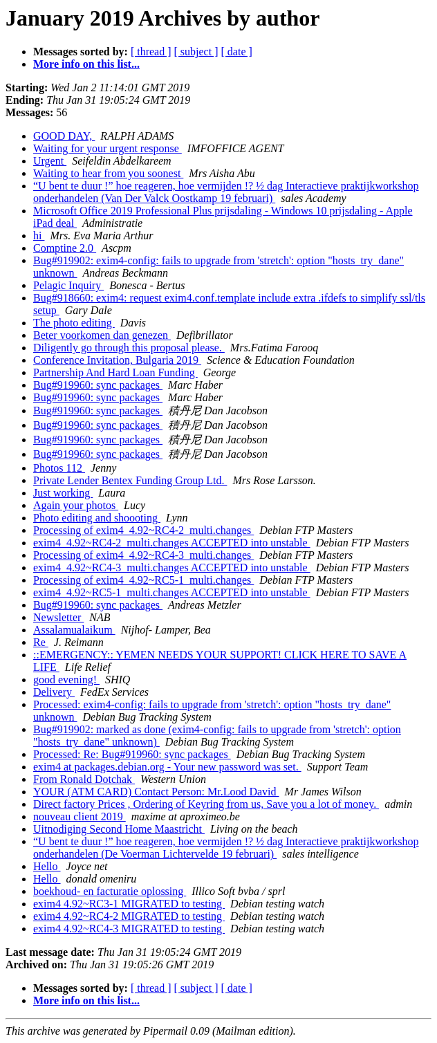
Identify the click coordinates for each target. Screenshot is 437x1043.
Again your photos (75, 505)
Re (40, 642)
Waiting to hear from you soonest (108, 173)
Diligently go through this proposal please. (129, 347)
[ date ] (236, 51)
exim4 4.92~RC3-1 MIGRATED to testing (129, 904)
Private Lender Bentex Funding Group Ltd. (130, 480)
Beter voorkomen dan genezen (102, 335)
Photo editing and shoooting (96, 518)
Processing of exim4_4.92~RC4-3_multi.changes (143, 555)
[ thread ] (151, 51)
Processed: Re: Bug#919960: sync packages (132, 754)
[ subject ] (196, 51)
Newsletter (58, 617)
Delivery (54, 692)
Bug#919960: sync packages (97, 385)
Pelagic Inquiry (68, 285)
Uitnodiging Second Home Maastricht (119, 829)
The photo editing (74, 323)
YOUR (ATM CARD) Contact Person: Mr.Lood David (156, 791)
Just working (63, 493)
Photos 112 (59, 468)
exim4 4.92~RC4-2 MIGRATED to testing (129, 916)
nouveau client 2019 (79, 816)
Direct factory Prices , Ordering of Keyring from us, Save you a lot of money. (206, 804)
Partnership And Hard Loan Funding (115, 372)
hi (38, 235)
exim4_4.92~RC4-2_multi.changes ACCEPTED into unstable (171, 542)
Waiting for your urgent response (107, 148)
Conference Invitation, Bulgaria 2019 (117, 360)
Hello (47, 866)
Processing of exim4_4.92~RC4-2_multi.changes (143, 530)
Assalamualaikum (74, 630)
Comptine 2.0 (64, 248)
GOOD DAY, (64, 136)
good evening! (66, 679)
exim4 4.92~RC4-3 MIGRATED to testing (129, 928)
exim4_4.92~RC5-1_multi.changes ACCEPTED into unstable (171, 592)
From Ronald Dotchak (84, 779)
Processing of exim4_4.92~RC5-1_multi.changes (143, 580)
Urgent (49, 161)
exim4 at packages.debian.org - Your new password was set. (167, 767)
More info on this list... (86, 64)
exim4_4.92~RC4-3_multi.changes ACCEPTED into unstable (171, 567)
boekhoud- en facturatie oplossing (109, 891)
